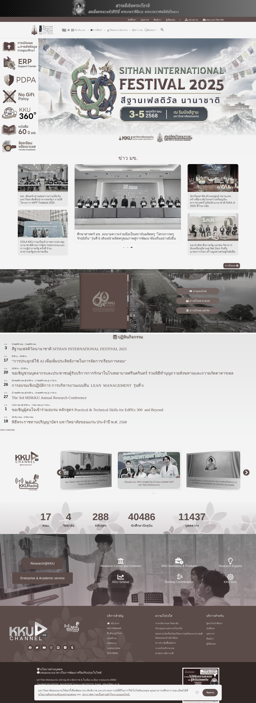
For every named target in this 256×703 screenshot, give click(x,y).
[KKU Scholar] (58, 577)
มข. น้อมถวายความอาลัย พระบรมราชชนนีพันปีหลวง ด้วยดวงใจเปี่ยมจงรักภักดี (90, 482)
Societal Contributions (179, 591)
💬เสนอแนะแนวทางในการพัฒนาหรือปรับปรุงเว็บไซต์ (69, 672)
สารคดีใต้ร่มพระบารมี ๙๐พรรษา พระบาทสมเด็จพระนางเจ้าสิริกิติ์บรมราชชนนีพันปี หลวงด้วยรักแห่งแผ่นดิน (217, 482)
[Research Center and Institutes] (58, 561)
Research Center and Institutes (58, 566)
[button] (162, 30)
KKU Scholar (58, 582)
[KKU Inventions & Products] (179, 573)
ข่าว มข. (128, 165)
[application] (87, 30)
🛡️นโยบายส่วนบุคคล (49, 669)
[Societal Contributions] (179, 586)
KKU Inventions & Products (179, 578)
